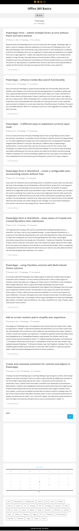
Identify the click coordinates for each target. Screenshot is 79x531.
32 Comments (36, 40)
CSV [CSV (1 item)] (25, 506)
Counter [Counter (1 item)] (17, 506)
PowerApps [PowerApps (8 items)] (49, 515)
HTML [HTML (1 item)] (66, 506)
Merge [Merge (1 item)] (39, 510)
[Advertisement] (39, 443)
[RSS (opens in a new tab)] (41, 2)
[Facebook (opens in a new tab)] (35, 2)
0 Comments (33, 226)
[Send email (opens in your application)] (44, 2)
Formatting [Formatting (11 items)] (48, 506)
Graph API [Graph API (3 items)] (58, 506)
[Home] (35, 24)
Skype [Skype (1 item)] (28, 519)
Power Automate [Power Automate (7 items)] (60, 515)
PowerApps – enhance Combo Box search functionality (35, 80)
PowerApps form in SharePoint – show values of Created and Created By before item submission (38, 220)
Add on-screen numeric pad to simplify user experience (36, 317)
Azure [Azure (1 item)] (52, 502)
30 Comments (33, 132)
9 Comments (32, 179)
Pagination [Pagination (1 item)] (26, 515)
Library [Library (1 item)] (16, 510)
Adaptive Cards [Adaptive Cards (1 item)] (30, 502)
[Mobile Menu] (39, 15)
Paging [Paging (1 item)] (34, 515)
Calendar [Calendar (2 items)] (60, 502)
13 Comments (33, 85)
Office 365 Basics (39, 8)
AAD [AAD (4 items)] (8, 502)
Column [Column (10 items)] (9, 506)
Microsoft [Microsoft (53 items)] (47, 510)
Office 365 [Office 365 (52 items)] (57, 510)
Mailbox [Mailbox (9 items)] (32, 510)
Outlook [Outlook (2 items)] (17, 515)
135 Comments (35, 273)
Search (8, 414)
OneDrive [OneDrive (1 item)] (66, 510)
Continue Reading (13, 70)
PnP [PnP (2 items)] (41, 515)
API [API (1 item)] (46, 502)
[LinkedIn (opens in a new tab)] (38, 2)
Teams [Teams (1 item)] (44, 519)
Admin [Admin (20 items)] (40, 502)
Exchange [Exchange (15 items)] (32, 506)
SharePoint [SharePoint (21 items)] (20, 519)
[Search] (70, 417)
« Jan (39, 492)
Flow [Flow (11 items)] (40, 506)
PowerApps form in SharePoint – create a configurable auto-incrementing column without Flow (38, 173)
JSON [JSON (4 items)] (8, 510)
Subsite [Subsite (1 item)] (36, 519)
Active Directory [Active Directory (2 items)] (18, 502)
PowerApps (25, 40)
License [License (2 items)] (24, 510)
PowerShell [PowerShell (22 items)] (10, 519)
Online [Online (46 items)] (9, 515)
